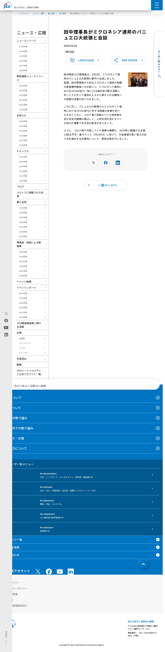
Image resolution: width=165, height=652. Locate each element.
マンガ (22, 348)
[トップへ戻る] (143, 564)
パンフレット (25, 343)
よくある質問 (11, 547)
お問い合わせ (11, 555)
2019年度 (23, 236)
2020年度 (23, 70)
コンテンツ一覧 (12, 539)
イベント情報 (24, 281)
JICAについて (12, 397)
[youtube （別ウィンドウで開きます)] (60, 571)
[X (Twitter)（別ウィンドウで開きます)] (6, 313)
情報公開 (8, 600)
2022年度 (23, 60)
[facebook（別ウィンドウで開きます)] (6, 320)
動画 (19, 364)
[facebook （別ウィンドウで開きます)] (49, 572)
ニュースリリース (26, 40)
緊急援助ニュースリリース (30, 78)
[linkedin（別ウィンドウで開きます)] (6, 334)
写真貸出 (21, 358)
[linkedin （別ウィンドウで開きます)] (71, 572)
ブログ (20, 186)
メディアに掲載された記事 (30, 194)
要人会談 (21, 202)
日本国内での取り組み (18, 428)
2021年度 (23, 65)
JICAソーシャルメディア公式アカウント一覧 (29, 372)
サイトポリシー (11, 582)
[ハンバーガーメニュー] (157, 4)
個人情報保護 (10, 594)
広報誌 (22, 338)
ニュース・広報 (13, 438)
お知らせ (21, 115)
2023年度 (23, 55)
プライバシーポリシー (15, 588)
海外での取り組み (15, 418)
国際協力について (15, 448)
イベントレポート (26, 287)
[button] (84, 60)
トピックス (23, 151)
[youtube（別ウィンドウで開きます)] (6, 327)
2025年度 (23, 46)
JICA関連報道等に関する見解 (29, 324)
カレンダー (24, 352)
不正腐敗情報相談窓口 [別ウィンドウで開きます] (15, 605)
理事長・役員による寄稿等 (29, 244)
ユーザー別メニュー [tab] (18, 464)
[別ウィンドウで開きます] (93, 162)
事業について (12, 408)
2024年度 (23, 51)
